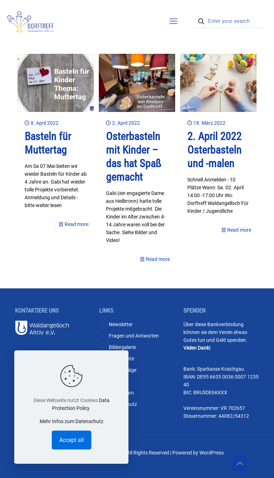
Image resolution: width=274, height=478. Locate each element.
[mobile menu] (173, 21)
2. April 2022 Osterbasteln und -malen (214, 150)
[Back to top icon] (239, 463)
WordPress (211, 453)
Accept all (71, 440)
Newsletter (121, 324)
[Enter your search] (229, 21)
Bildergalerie (122, 347)
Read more (76, 224)
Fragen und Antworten (134, 336)
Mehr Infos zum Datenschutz (71, 421)
